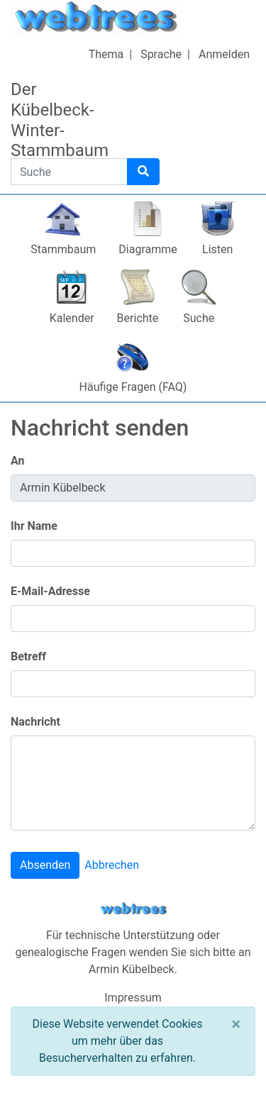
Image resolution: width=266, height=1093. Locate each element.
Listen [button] (217, 249)
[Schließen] (236, 1024)
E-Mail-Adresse (50, 591)
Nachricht (35, 721)
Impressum (133, 997)
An (17, 460)
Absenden (45, 865)
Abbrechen (111, 865)
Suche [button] (198, 318)
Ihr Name (34, 526)
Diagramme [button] (147, 249)
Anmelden (224, 54)
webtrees (133, 908)
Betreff (28, 656)
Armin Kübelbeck (131, 969)
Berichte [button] (138, 318)
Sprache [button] (161, 54)
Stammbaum (63, 249)
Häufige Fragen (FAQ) (133, 387)
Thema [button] (106, 54)
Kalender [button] (72, 318)
